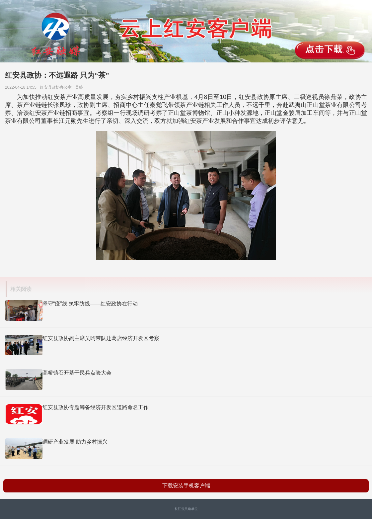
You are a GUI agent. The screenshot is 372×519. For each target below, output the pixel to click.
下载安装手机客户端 (186, 485)
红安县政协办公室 (57, 87)
